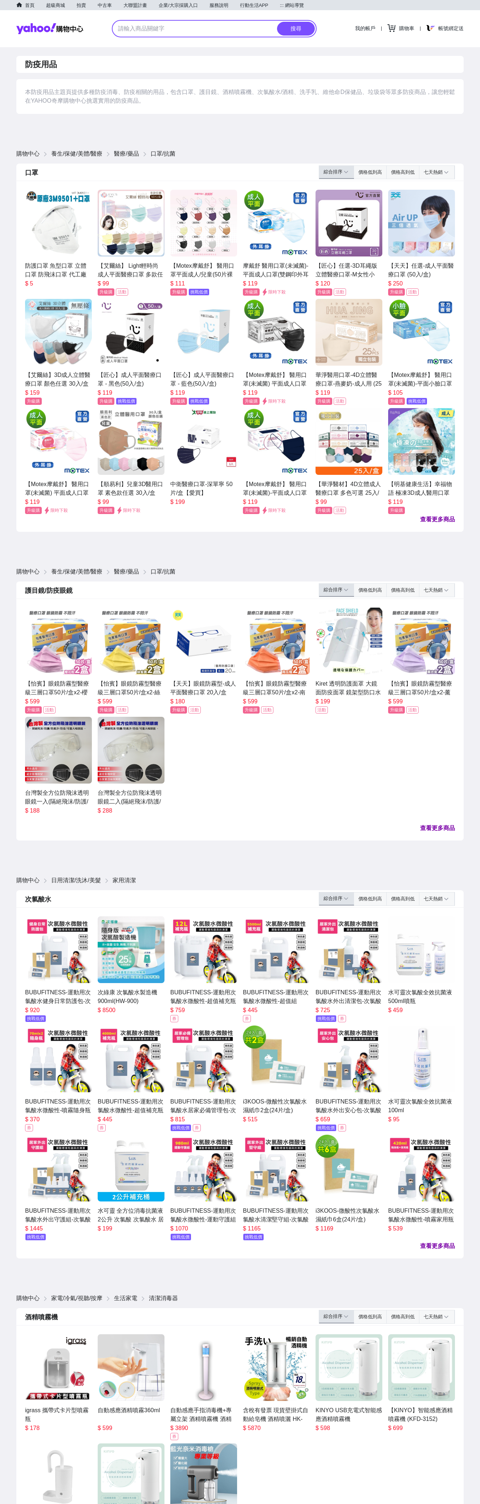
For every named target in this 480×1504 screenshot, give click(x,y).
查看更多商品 (437, 519)
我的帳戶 (365, 28)
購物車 (406, 28)
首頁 (29, 5)
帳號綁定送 (451, 28)
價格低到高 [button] (370, 172)
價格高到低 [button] (403, 172)
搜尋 (295, 28)
